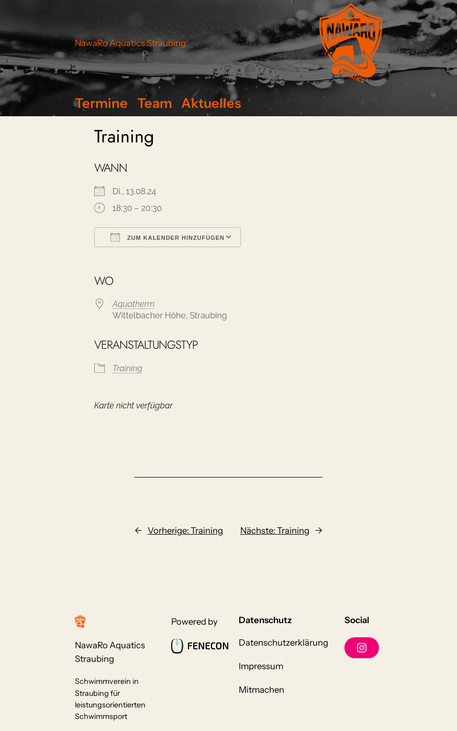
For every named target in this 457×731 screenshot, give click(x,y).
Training (127, 368)
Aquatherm (133, 304)
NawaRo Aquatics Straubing (130, 43)
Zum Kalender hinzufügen (167, 237)
